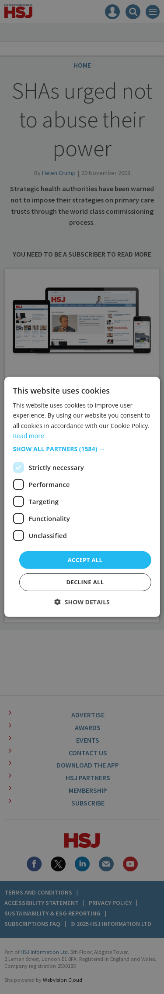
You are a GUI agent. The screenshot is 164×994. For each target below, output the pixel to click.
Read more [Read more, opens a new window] (28, 435)
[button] (82, 449)
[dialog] (82, 497)
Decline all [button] (85, 582)
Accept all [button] (85, 560)
